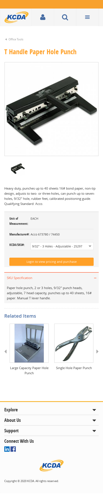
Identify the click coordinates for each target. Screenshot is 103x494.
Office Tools (16, 39)
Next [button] (96, 356)
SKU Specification (19, 278)
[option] (51, 109)
